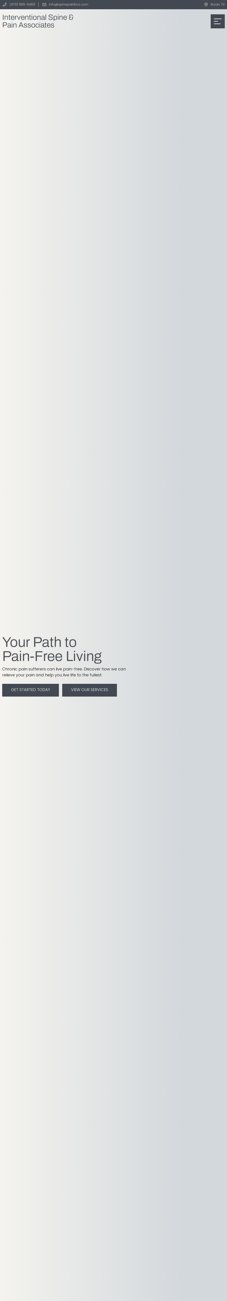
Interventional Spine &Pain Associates (38, 21)
